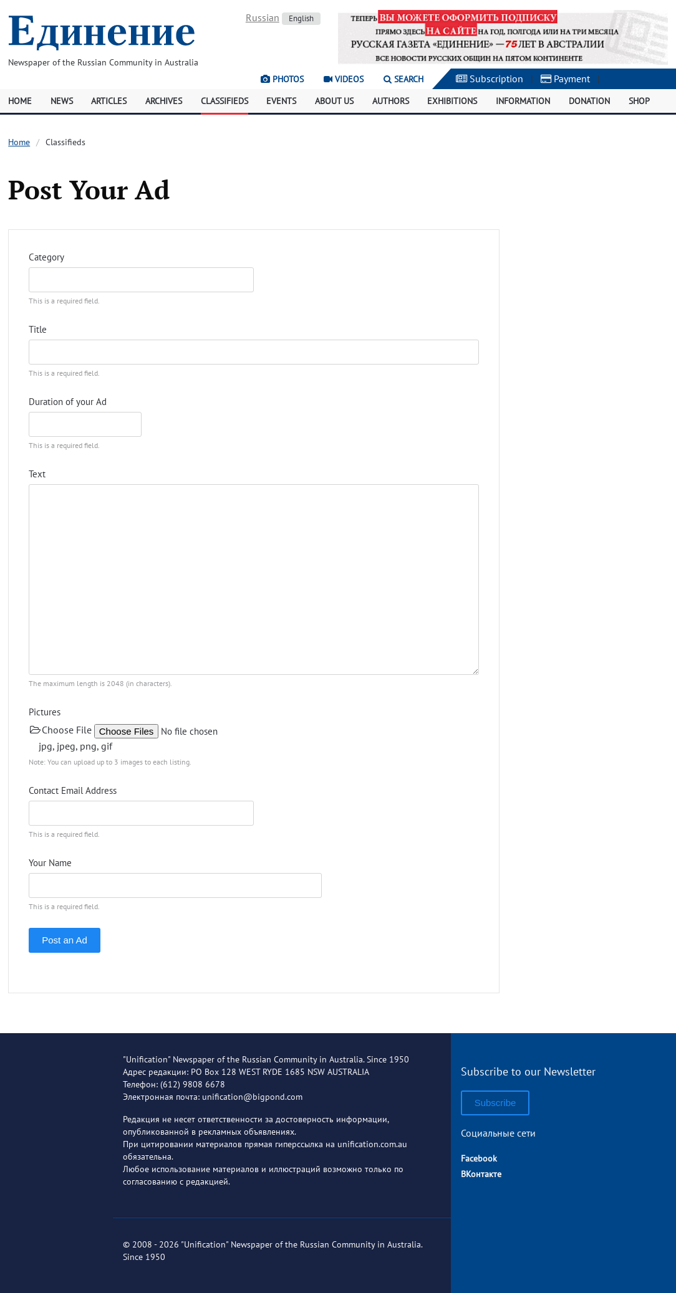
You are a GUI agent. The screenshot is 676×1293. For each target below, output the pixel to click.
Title (38, 329)
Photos (282, 79)
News (62, 101)
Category (46, 257)
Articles (109, 101)
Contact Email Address (73, 790)
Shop (639, 101)
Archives (163, 101)
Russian (262, 17)
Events (281, 101)
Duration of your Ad (68, 402)
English (301, 18)
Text (37, 474)
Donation (589, 101)
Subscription (489, 78)
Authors (390, 101)
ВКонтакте (481, 1174)
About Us (334, 101)
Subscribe (495, 1102)
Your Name (50, 863)
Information (523, 101)
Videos (344, 79)
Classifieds (224, 101)
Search (403, 79)
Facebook (479, 1158)
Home (20, 101)
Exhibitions (452, 101)
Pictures (44, 712)
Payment (565, 78)
